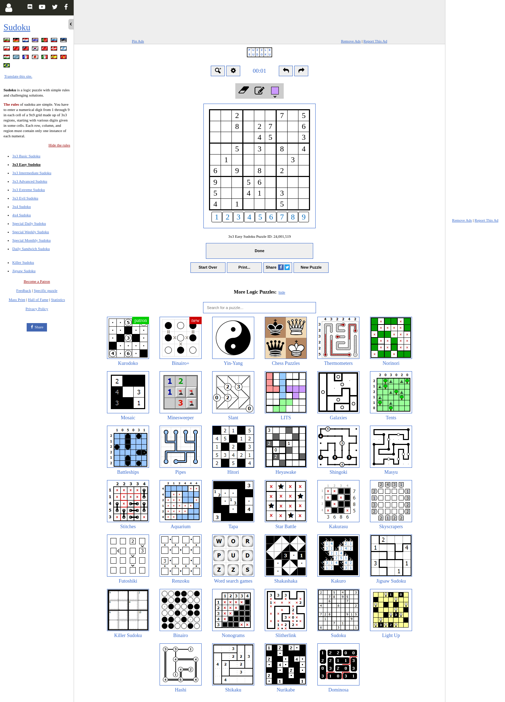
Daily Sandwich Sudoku (31, 249)
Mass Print (17, 299)
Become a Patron (36, 281)
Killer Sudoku (23, 262)
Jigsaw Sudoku (23, 271)
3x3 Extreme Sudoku (28, 190)
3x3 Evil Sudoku (25, 198)
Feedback (23, 290)
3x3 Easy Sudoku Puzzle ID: (259, 236)
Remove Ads (351, 41)
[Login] (8, 7)
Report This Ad (375, 41)
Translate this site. (18, 76)
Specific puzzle (46, 290)
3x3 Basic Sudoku (26, 156)
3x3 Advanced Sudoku (29, 181)
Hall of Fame (38, 299)
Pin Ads (138, 41)
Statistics (58, 299)
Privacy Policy (37, 309)
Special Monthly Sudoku (31, 240)
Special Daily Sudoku (29, 223)
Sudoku (17, 27)
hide (281, 292)
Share (39, 327)
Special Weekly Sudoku (30, 232)
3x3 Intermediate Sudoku (31, 173)
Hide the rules (59, 145)
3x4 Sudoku (21, 206)
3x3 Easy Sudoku (26, 164)
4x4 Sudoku (21, 215)
